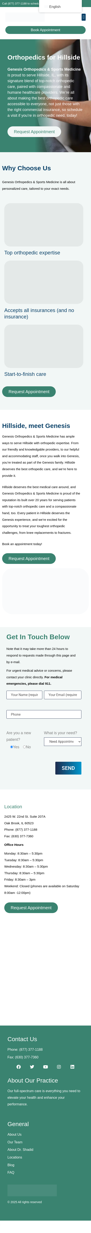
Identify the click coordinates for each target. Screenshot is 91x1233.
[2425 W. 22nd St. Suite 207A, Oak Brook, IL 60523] (45, 963)
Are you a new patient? (18, 736)
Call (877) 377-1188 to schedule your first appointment (35, 3)
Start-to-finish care (25, 374)
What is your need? (60, 733)
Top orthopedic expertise (32, 252)
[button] (84, 17)
